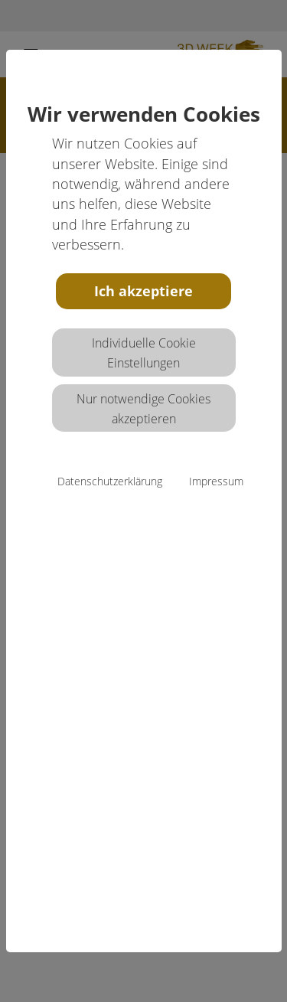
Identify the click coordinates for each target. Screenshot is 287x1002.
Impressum (216, 481)
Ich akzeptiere (143, 291)
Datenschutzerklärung (109, 481)
